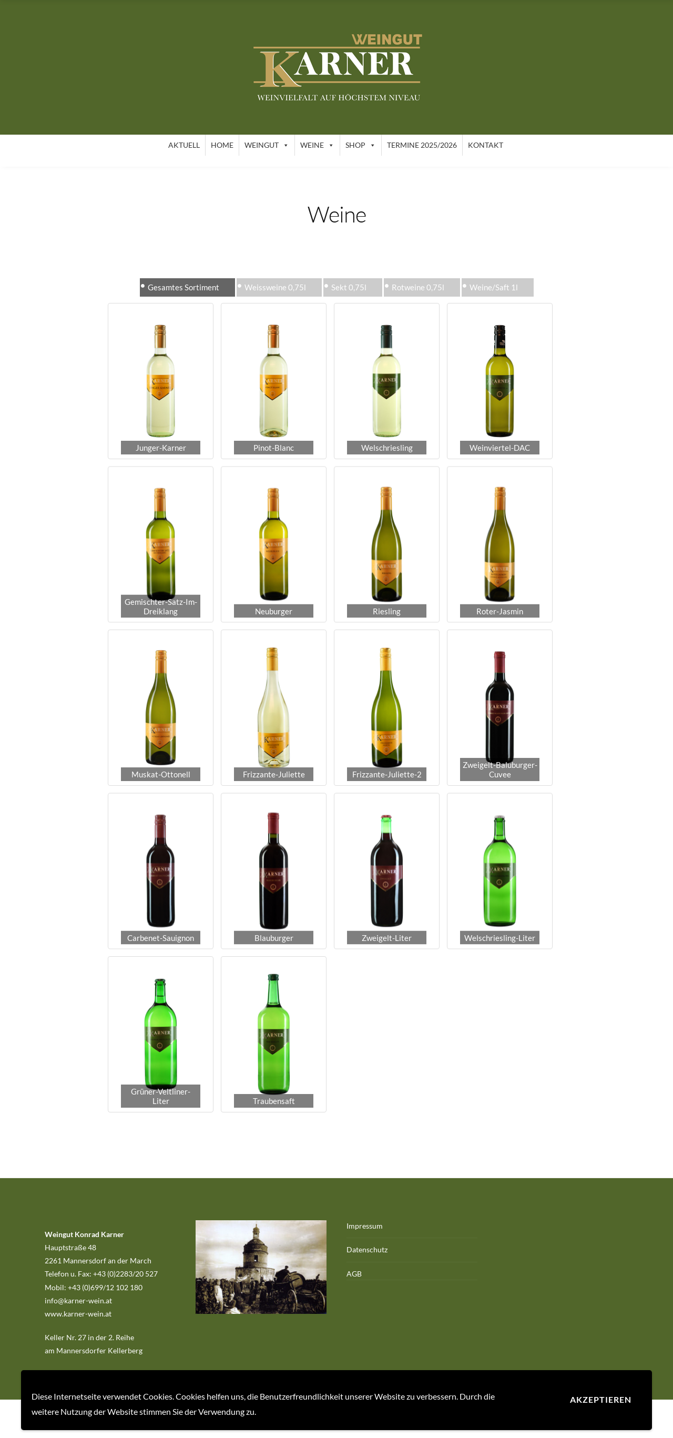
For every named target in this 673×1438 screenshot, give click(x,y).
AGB (354, 1273)
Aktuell (184, 144)
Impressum (364, 1225)
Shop (360, 145)
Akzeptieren (600, 1399)
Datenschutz (367, 1249)
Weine (317, 145)
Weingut (266, 145)
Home (222, 144)
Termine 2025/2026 (422, 144)
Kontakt (485, 144)
